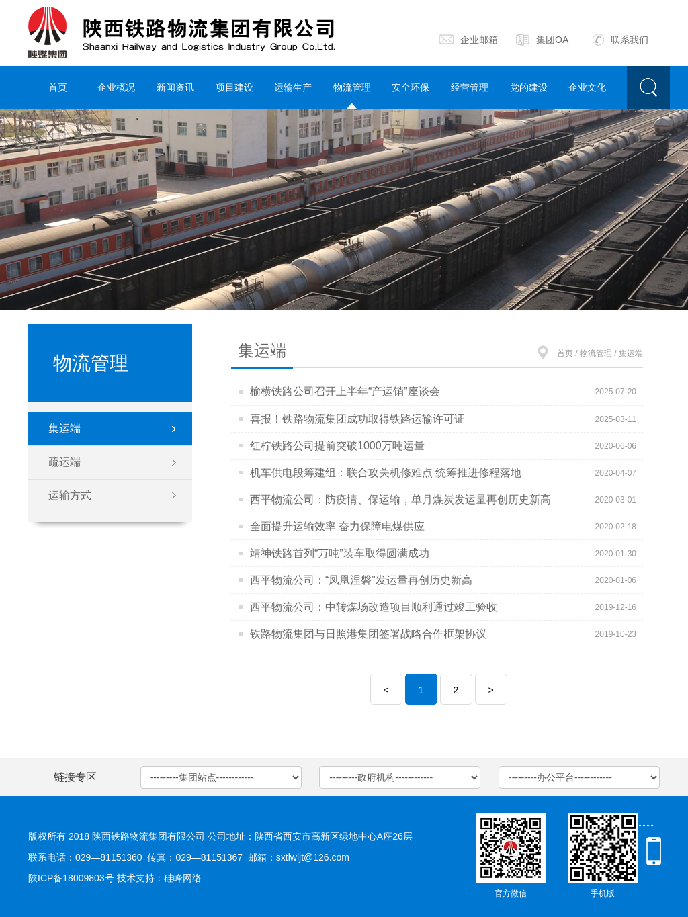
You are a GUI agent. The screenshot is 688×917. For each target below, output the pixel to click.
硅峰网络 (183, 878)
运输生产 (293, 87)
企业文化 (587, 87)
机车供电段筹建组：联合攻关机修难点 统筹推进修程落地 (385, 472)
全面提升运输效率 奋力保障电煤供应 (337, 526)
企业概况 (116, 87)
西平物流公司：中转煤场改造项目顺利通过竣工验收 (373, 607)
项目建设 (234, 87)
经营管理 (469, 87)
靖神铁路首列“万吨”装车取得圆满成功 (339, 553)
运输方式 (69, 495)
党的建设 (529, 87)
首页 (57, 87)
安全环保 (410, 87)
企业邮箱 (468, 39)
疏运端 (64, 462)
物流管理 (352, 87)
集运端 (64, 428)
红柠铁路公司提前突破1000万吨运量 (337, 445)
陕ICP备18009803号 (71, 878)
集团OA (542, 40)
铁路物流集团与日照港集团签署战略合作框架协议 (368, 634)
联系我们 (620, 40)
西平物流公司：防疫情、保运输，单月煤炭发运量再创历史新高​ (400, 499)
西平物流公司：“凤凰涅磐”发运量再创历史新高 (361, 580)
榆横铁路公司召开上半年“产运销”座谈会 (345, 391)
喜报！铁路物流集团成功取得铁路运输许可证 (357, 419)
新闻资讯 (175, 87)
